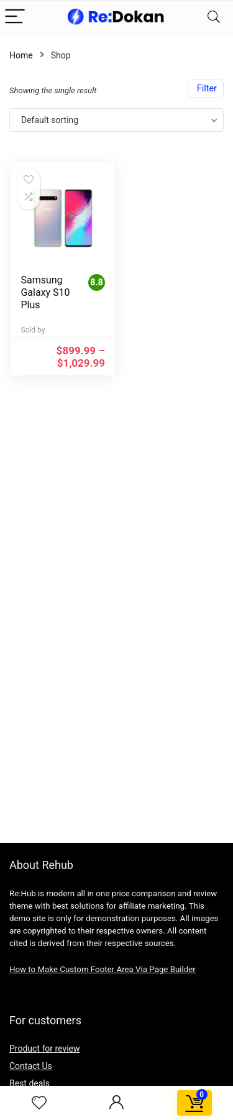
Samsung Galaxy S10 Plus (45, 292)
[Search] (214, 17)
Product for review (44, 1048)
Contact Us (30, 1066)
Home (21, 55)
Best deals (29, 1083)
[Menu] (15, 17)
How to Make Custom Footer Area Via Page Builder (102, 969)
